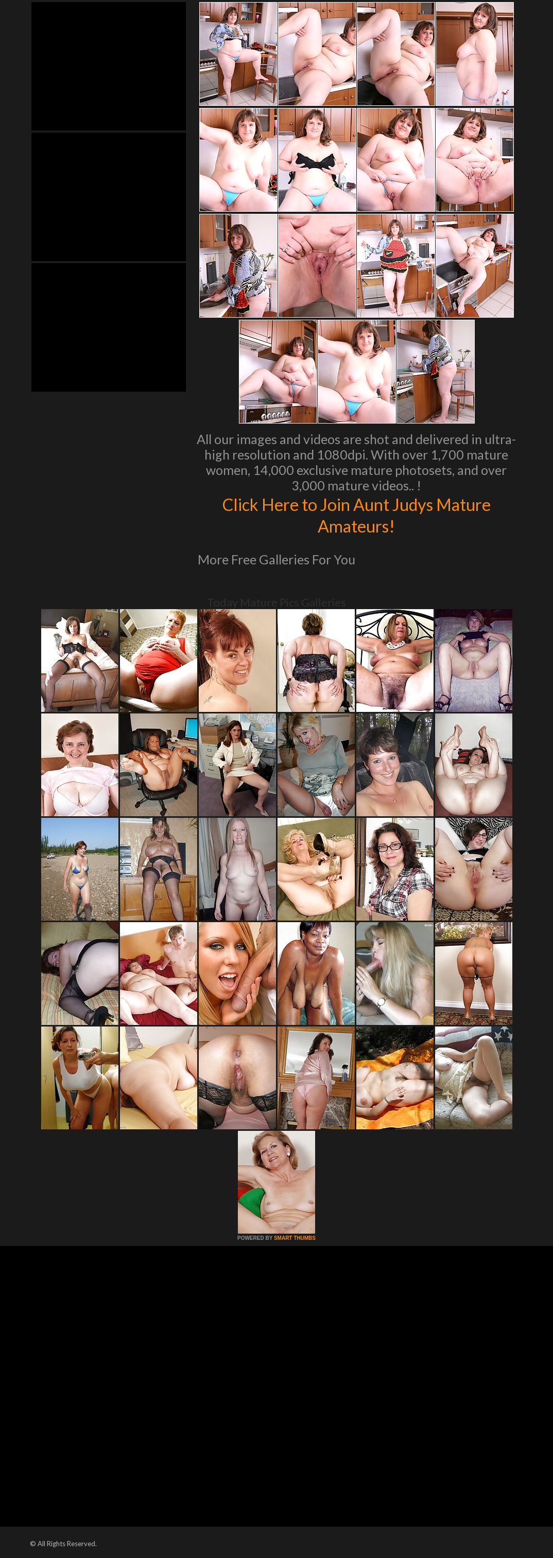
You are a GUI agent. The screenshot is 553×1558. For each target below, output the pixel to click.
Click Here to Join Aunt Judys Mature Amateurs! (357, 514)
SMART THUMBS (295, 1238)
